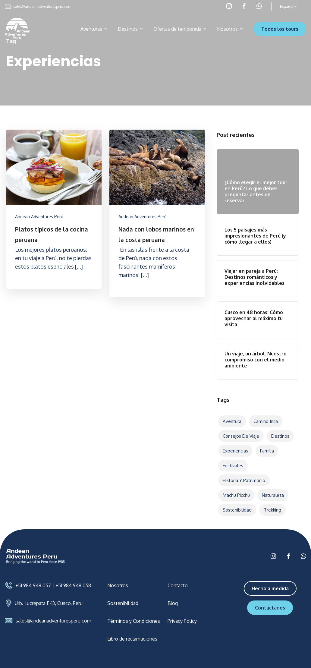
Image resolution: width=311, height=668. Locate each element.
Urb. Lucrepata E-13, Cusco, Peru (49, 603)
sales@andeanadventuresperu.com (38, 7)
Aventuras (94, 29)
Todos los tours (279, 29)
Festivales (233, 465)
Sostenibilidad (237, 510)
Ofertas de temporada (180, 29)
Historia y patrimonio (244, 480)
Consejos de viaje (241, 436)
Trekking (272, 510)
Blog (173, 603)
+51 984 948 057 (33, 585)
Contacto (178, 585)
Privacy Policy (182, 621)
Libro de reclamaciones (132, 639)
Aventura (232, 421)
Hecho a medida (270, 588)
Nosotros (230, 29)
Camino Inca (265, 421)
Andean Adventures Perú (39, 216)
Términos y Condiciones (133, 621)
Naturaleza (273, 495)
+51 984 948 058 (73, 585)
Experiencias (235, 451)
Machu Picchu (236, 495)
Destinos (131, 29)
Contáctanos (270, 608)
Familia (267, 451)
